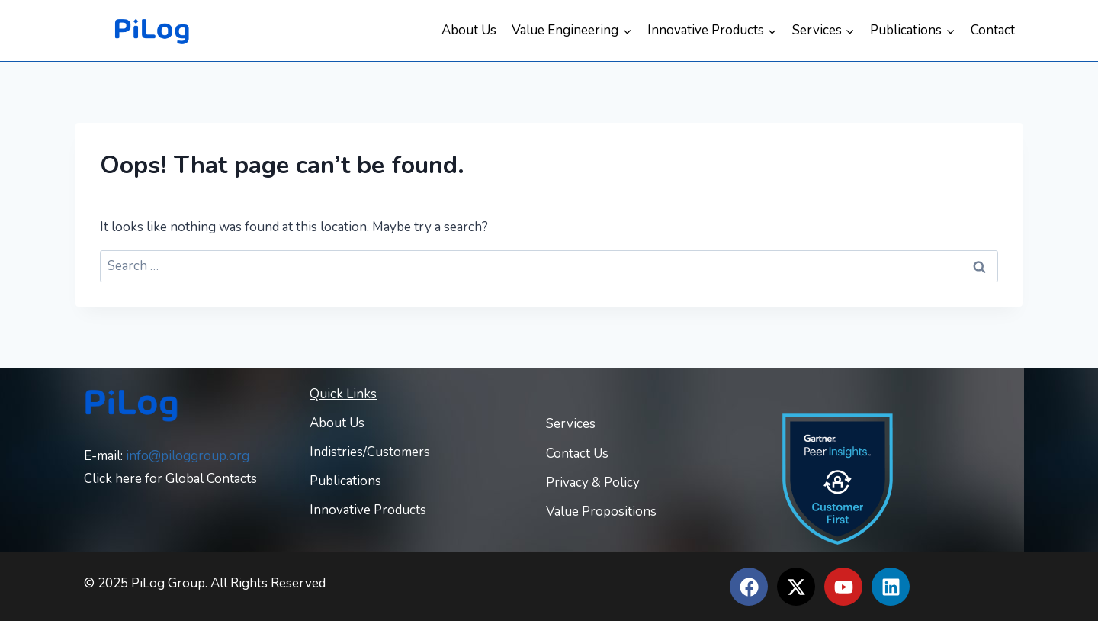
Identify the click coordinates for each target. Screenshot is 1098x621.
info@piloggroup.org (187, 456)
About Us (468, 30)
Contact (993, 30)
